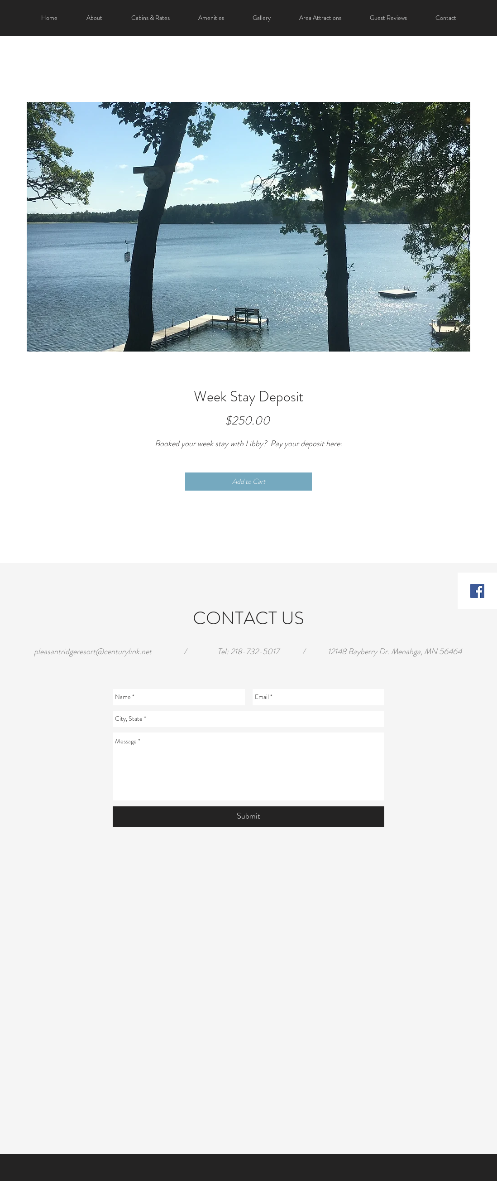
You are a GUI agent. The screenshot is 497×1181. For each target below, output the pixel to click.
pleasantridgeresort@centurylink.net (93, 651)
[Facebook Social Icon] (477, 591)
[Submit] (248, 816)
